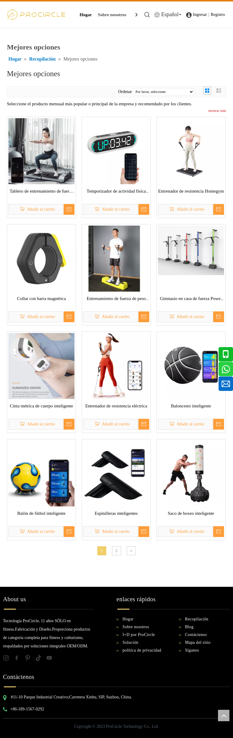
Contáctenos (196, 634)
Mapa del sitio (197, 642)
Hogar (86, 14)
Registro (218, 14)
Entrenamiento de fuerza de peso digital (116, 299)
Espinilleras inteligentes (116, 513)
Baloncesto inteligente (191, 406)
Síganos (192, 650)
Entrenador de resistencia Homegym (191, 191)
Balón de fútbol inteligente (41, 513)
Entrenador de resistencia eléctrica (116, 406)
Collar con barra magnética (41, 298)
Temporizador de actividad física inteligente (116, 192)
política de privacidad (142, 650)
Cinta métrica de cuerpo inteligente (41, 406)
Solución (130, 642)
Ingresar (200, 14)
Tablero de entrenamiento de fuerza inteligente (41, 192)
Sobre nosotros (112, 14)
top (223, 715)
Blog (189, 627)
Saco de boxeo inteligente (191, 513)
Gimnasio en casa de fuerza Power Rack (191, 299)
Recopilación (196, 619)
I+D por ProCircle (139, 634)
